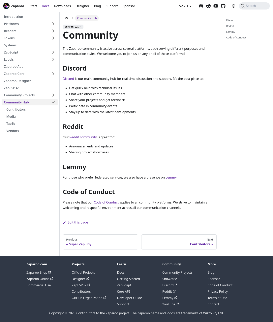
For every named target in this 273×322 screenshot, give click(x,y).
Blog (97, 6)
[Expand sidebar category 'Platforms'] (53, 24)
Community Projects (177, 272)
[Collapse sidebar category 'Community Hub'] (53, 102)
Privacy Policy (218, 291)
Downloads (62, 6)
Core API (123, 291)
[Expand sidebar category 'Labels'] (53, 59)
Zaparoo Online (39, 279)
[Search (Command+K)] (254, 6)
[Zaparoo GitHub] (223, 6)
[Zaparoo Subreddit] (208, 6)
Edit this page (75, 222)
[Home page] (66, 18)
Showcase (169, 279)
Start (33, 6)
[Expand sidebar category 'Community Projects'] (53, 95)
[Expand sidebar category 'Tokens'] (53, 38)
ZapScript (124, 285)
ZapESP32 (81, 285)
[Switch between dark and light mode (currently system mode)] (233, 6)
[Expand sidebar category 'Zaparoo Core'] (53, 74)
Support (112, 6)
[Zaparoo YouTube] (215, 6)
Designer (82, 6)
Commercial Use (38, 285)
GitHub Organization (89, 298)
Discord (68, 78)
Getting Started (128, 279)
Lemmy (171, 177)
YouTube (170, 304)
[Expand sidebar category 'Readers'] (53, 31)
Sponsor (129, 6)
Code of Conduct (106, 202)
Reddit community (83, 137)
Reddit (230, 26)
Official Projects (83, 272)
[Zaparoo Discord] (201, 6)
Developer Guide (129, 298)
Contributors (81, 291)
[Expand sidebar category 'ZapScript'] (53, 52)
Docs (45, 6)
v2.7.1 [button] (183, 6)
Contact (213, 304)
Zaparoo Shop (38, 272)
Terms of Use (217, 298)
